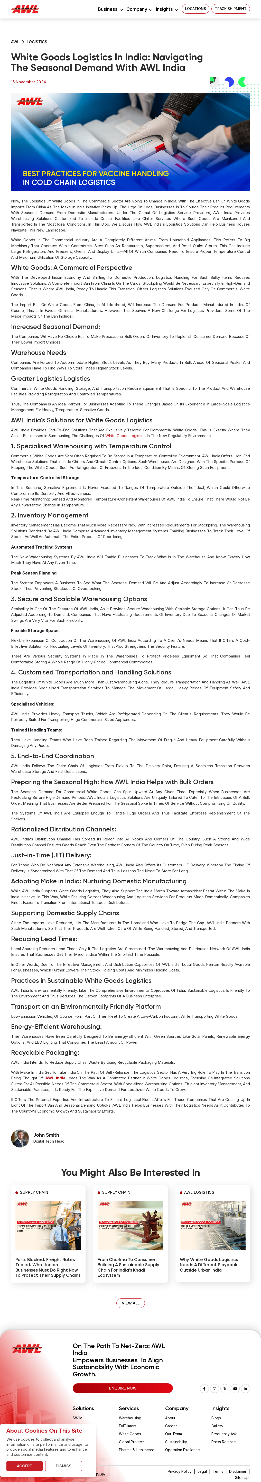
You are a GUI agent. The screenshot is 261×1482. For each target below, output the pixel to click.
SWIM (77, 1418)
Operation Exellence (182, 1450)
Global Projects (132, 1442)
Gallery (217, 1426)
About (170, 1418)
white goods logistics (125, 435)
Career (171, 1426)
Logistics (37, 41)
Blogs (216, 1418)
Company (139, 9)
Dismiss (63, 1466)
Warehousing (130, 1418)
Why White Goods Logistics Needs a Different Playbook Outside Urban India (209, 1265)
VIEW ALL (130, 1303)
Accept (24, 1466)
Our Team (173, 1434)
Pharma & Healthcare (136, 1450)
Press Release (223, 1442)
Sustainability (176, 1442)
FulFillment (127, 1426)
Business (110, 9)
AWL (15, 41)
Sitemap (242, 1477)
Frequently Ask (224, 1434)
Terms (218, 1471)
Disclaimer (237, 1471)
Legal (202, 1471)
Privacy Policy (180, 1471)
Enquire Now (123, 1388)
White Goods (130, 1434)
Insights (167, 9)
